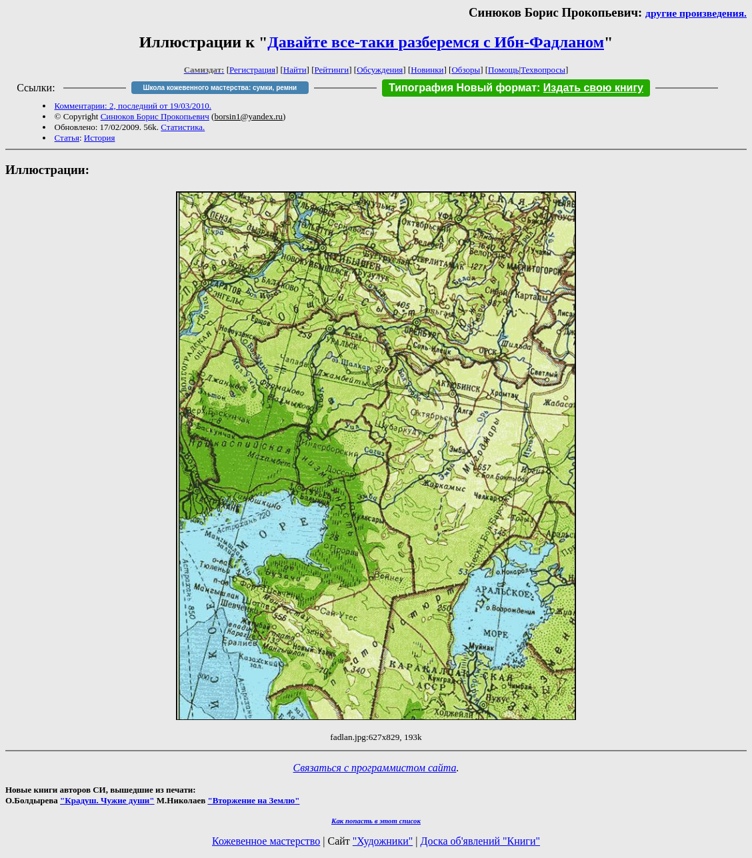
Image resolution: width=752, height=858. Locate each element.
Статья (67, 138)
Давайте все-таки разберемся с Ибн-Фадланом (435, 42)
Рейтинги (332, 70)
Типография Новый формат (463, 87)
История (99, 138)
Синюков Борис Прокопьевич (155, 116)
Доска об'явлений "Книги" (480, 841)
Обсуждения (380, 70)
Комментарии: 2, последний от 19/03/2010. (133, 106)
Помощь (503, 70)
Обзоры (465, 70)
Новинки (427, 70)
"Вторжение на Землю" (253, 800)
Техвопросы (543, 70)
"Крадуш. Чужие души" (107, 800)
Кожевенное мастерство (266, 841)
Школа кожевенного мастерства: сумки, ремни (220, 87)
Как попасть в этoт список (376, 821)
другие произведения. (696, 13)
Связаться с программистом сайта (375, 767)
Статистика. (183, 127)
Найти (295, 70)
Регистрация (252, 70)
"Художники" (383, 841)
